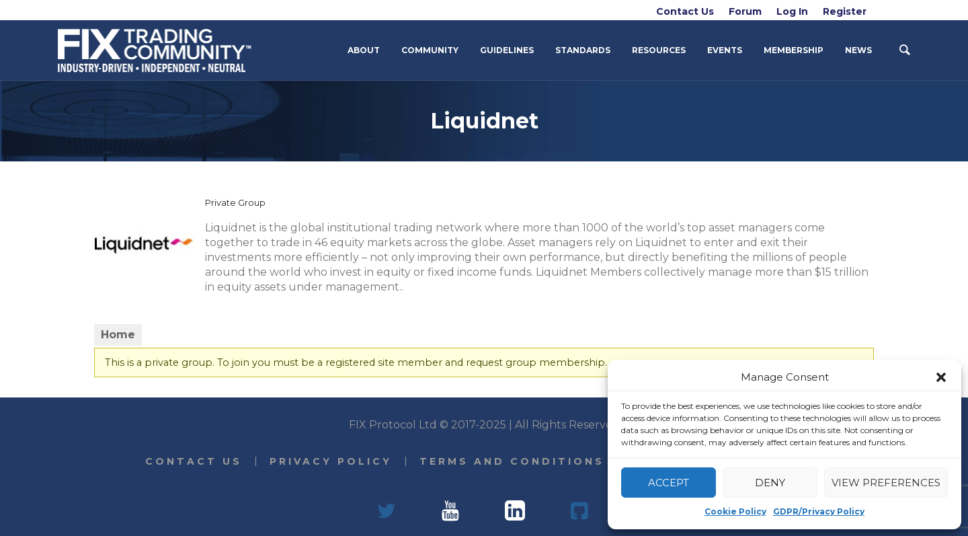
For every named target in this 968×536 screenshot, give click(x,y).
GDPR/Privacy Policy (818, 511)
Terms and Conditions (511, 461)
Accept (668, 482)
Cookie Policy (735, 511)
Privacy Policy (331, 461)
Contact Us (193, 461)
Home (118, 334)
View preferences (886, 482)
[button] (941, 377)
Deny (770, 482)
